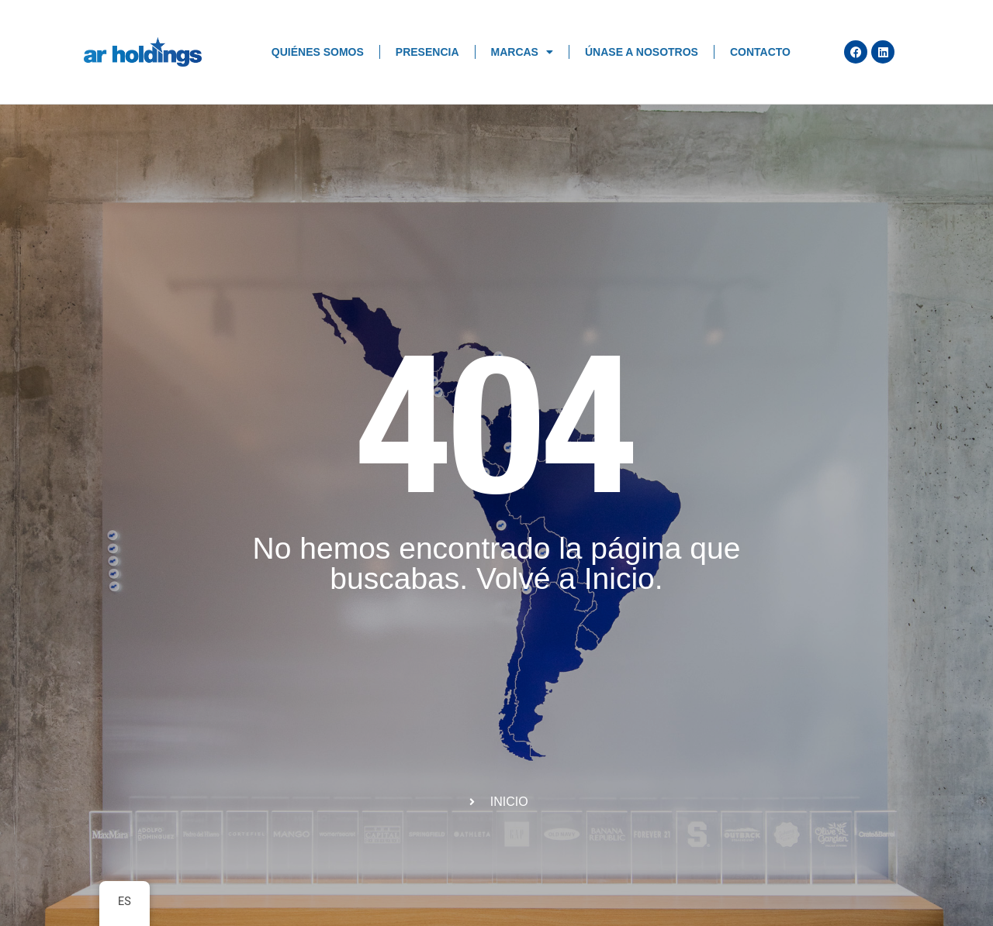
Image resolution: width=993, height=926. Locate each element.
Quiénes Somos (318, 52)
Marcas (522, 52)
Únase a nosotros (641, 52)
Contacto (760, 52)
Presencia (427, 52)
